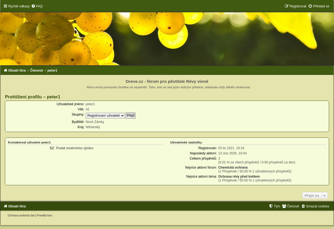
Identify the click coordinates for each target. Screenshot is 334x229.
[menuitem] (37, 6)
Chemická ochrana (233, 167)
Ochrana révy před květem (239, 176)
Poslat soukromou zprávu (74, 148)
